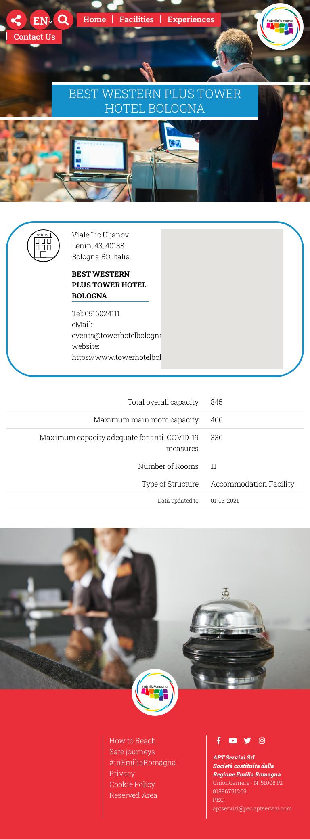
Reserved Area (133, 795)
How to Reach (132, 740)
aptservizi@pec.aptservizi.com (252, 808)
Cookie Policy (132, 784)
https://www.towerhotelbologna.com (133, 357)
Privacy (122, 773)
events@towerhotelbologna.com (126, 335)
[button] (16, 20)
